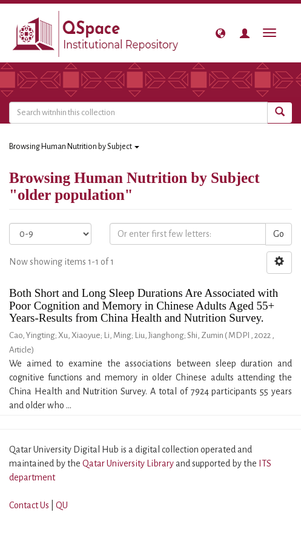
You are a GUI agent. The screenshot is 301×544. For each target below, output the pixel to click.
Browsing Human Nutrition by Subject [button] (74, 146)
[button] (220, 33)
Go (278, 234)
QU (62, 505)
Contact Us (29, 505)
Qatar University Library (129, 463)
